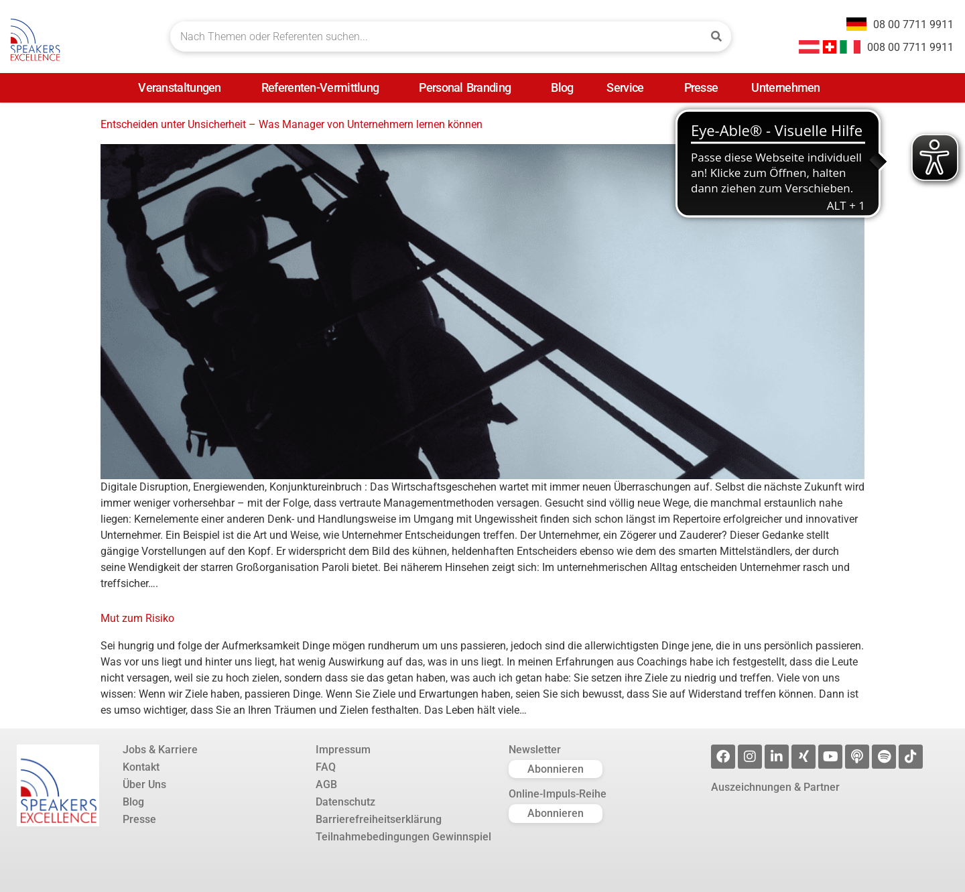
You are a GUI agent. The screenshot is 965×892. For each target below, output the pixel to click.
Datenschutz (345, 802)
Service (628, 87)
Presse (701, 87)
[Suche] (716, 36)
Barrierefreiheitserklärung (379, 819)
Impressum (343, 750)
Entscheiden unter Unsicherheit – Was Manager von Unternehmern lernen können (291, 124)
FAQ (326, 767)
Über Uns (144, 784)
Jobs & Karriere (160, 750)
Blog (562, 87)
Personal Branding (468, 87)
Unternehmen (788, 87)
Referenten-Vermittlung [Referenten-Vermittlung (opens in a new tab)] (323, 87)
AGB (326, 784)
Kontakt (141, 767)
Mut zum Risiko (137, 618)
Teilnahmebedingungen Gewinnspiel (403, 837)
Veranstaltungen (183, 87)
